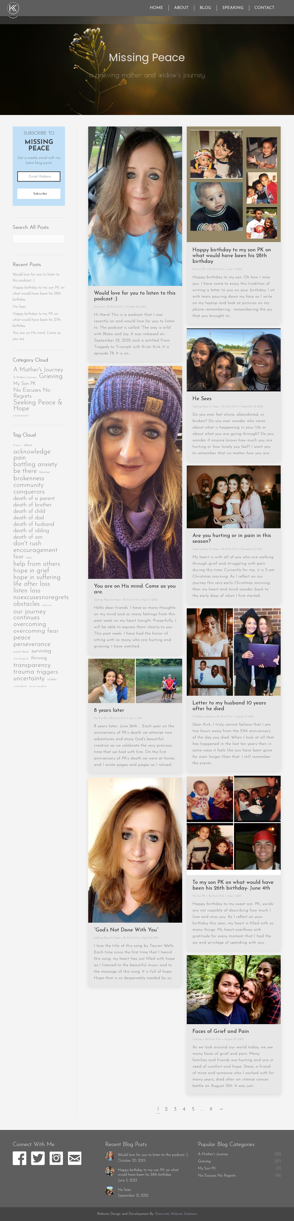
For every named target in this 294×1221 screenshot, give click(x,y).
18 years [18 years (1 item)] (17, 445)
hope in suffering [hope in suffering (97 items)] (37, 577)
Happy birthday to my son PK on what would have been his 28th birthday (231, 255)
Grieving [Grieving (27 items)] (51, 376)
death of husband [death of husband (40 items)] (33, 524)
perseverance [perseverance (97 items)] (32, 644)
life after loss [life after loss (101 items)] (31, 584)
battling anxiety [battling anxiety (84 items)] (35, 465)
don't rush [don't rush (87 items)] (27, 544)
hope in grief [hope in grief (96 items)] (31, 571)
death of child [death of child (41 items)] (29, 511)
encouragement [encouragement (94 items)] (35, 550)
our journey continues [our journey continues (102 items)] (29, 615)
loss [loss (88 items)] (35, 591)
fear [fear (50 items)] (18, 557)
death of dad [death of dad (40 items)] (28, 518)
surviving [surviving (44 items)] (41, 651)
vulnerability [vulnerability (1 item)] (20, 686)
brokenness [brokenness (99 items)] (28, 479)
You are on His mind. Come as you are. (37, 336)
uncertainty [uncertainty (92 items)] (29, 679)
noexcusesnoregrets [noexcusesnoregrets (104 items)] (41, 597)
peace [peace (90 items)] (22, 638)
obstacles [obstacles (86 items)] (26, 604)
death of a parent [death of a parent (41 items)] (34, 498)
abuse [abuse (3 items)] (28, 445)
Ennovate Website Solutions (176, 1214)
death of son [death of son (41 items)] (27, 537)
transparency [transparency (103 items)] (32, 665)
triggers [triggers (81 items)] (47, 672)
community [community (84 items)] (28, 485)
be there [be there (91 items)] (25, 471)
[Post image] (109, 1156)
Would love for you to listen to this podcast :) (36, 277)
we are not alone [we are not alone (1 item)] (37, 686)
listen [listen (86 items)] (20, 591)
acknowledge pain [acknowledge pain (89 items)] (32, 455)
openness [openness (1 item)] (47, 605)
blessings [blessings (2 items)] (44, 472)
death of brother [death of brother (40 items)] (32, 505)
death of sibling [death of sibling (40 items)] (31, 531)
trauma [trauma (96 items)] (23, 672)
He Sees (19, 307)
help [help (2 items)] (28, 557)
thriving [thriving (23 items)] (39, 658)
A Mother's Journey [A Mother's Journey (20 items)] (38, 370)
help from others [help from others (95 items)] (36, 564)
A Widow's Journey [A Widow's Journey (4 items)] (25, 377)
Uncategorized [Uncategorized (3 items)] (20, 415)
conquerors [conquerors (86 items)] (29, 492)
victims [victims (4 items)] (52, 679)
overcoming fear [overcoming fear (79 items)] (36, 631)
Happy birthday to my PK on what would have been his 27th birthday (37, 320)
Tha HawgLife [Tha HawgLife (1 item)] (20, 659)
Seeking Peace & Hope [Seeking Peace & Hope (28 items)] (37, 406)
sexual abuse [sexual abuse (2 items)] (21, 651)
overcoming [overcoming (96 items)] (29, 624)
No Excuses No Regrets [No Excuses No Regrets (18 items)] (31, 393)
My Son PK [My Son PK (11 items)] (24, 383)
